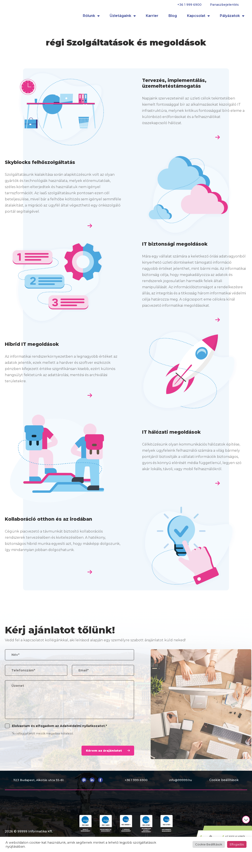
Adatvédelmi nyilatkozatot (82, 729)
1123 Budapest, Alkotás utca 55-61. (40, 783)
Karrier (152, 17)
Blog (173, 17)
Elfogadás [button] (237, 844)
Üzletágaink (123, 17)
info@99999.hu (181, 783)
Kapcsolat (198, 17)
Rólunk (91, 17)
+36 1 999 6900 (189, 5)
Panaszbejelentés (224, 5)
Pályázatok (232, 17)
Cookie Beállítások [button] (208, 844)
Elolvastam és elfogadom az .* (59, 729)
